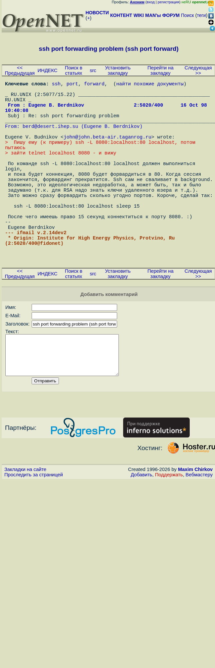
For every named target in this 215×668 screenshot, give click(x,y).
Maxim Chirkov (195, 521)
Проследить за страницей (33, 526)
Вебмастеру (199, 526)
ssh (56, 84)
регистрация (168, 2)
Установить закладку (117, 70)
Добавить (141, 526)
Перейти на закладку (160, 70)
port (72, 84)
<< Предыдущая (20, 70)
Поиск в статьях (73, 70)
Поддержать (169, 526)
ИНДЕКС (48, 70)
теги (201, 15)
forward (94, 84)
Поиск (187, 15)
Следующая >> (198, 70)
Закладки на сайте (25, 521)
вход (151, 2)
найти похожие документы (149, 84)
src (93, 70)
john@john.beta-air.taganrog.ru (107, 151)
